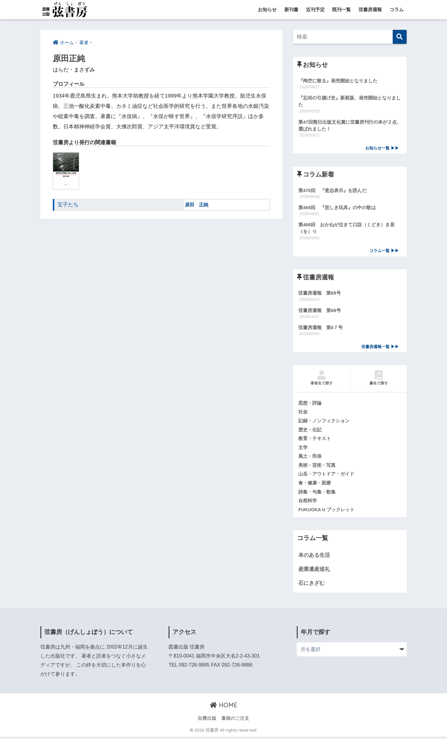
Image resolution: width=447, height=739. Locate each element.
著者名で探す (321, 379)
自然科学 (307, 503)
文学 (303, 449)
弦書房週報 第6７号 (320, 328)
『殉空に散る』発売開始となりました (337, 80)
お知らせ (267, 9)
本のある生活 (314, 558)
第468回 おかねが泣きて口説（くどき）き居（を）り (346, 229)
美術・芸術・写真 (317, 467)
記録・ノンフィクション (324, 422)
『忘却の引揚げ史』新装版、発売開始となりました (349, 101)
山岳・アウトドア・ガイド (326, 476)
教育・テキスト (314, 440)
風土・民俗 (310, 458)
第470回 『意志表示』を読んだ (332, 191)
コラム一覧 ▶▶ (384, 252)
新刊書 (291, 9)
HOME (223, 707)
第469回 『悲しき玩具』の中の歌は (337, 208)
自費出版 (207, 720)
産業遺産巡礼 (314, 572)
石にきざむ (311, 585)
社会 (303, 413)
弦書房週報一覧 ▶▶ (380, 348)
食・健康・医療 (314, 485)
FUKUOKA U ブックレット (326, 511)
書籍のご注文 (235, 720)
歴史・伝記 (310, 431)
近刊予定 (315, 9)
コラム (397, 9)
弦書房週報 (370, 9)
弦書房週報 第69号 (319, 294)
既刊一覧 (341, 9)
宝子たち (68, 205)
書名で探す (378, 379)
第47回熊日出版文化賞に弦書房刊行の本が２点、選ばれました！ (349, 126)
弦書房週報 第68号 (319, 311)
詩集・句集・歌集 (317, 494)
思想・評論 (310, 404)
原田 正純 (196, 204)
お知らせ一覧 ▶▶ (382, 148)
